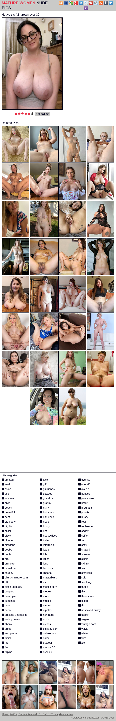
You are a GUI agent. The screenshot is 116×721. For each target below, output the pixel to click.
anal (6, 484)
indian (45, 540)
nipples (45, 610)
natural (45, 605)
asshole (8, 498)
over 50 (84, 479)
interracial (47, 545)
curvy (6, 610)
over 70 (84, 489)
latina (44, 559)
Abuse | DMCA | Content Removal (19, 714)
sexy (82, 545)
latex (44, 554)
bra (5, 559)
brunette (8, 563)
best (6, 517)
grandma (47, 498)
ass (5, 493)
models (46, 591)
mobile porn (48, 586)
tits (81, 605)
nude (44, 619)
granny (45, 503)
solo (82, 577)
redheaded (86, 526)
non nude (47, 614)
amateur (8, 479)
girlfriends (47, 489)
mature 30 (47, 647)
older (44, 638)
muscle (45, 600)
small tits (85, 572)
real (82, 521)
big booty (8, 521)
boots (6, 554)
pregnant (85, 507)
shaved (84, 549)
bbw (6, 503)
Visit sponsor (42, 113)
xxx (81, 642)
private (83, 512)
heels (44, 521)
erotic (6, 628)
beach (7, 507)
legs (44, 563)
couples (8, 591)
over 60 (84, 484)
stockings (85, 582)
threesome (86, 596)
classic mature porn (15, 577)
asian (6, 489)
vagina (83, 619)
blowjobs (8, 545)
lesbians (46, 568)
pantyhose (86, 498)
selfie (83, 535)
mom (44, 596)
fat (5, 642)
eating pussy (11, 619)
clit (5, 582)
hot (43, 531)
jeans (44, 549)
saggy (83, 531)
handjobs (47, 517)
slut (82, 568)
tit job (83, 600)
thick (82, 591)
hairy (44, 507)
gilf (43, 484)
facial (6, 638)
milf (43, 582)
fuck (44, 479)
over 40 (46, 652)
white (83, 633)
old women (48, 633)
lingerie (46, 572)
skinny (83, 563)
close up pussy (12, 586)
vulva (83, 628)
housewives (48, 535)
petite (83, 503)
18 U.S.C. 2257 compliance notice (55, 714)
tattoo (83, 586)
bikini (6, 531)
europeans (9, 633)
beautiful (8, 512)
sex (82, 540)
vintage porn (87, 624)
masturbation (49, 577)
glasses (46, 493)
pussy (83, 517)
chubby (7, 572)
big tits (7, 526)
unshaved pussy (89, 610)
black (6, 535)
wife (82, 638)
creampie (9, 596)
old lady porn (49, 628)
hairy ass (47, 512)
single (83, 559)
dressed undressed (14, 614)
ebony (7, 624)
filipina (7, 652)
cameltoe (8, 568)
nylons (45, 624)
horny (45, 526)
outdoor (46, 642)
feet (5, 647)
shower (84, 554)
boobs (7, 549)
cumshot (8, 600)
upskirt (83, 614)
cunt (6, 605)
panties (84, 493)
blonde (7, 540)
